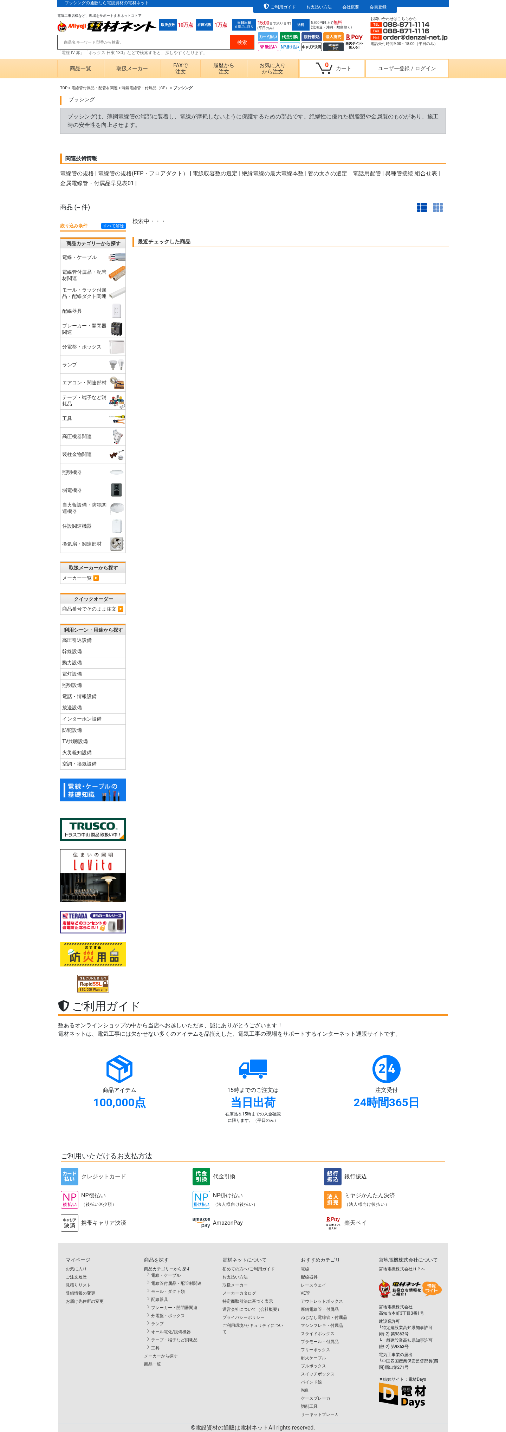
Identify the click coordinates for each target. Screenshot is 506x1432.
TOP (63, 88)
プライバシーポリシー (243, 1317)
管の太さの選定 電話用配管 (344, 173)
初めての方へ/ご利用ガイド (248, 1269)
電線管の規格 (77, 173)
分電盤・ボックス (168, 1315)
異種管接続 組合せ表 (411, 173)
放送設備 (72, 707)
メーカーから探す (161, 1356)
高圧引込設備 (77, 640)
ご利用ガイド (283, 7)
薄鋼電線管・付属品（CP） (145, 88)
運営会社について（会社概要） (251, 1309)
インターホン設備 (82, 719)
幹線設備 (72, 651)
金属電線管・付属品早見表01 (97, 183)
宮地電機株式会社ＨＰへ (402, 1269)
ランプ (157, 1323)
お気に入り (76, 1269)
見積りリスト (78, 1285)
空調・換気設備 (79, 764)
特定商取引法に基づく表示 (247, 1301)
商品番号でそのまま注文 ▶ (93, 609)
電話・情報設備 (79, 696)
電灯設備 (72, 674)
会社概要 (350, 7)
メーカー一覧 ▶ (80, 578)
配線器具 (159, 1299)
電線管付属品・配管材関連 (94, 88)
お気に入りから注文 (272, 68)
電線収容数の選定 (215, 173)
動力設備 (72, 662)
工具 (155, 1348)
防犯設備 (72, 730)
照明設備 (72, 685)
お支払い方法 (319, 7)
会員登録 (378, 7)
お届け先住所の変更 (85, 1301)
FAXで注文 (180, 68)
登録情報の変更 (80, 1293)
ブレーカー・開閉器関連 (174, 1307)
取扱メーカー (132, 68)
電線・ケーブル (166, 1275)
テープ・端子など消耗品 (174, 1339)
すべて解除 (113, 225)
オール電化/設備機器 (171, 1331)
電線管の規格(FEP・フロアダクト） (143, 173)
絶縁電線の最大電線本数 (273, 173)
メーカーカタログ (239, 1293)
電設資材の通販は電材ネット (255, 1427)
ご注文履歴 (76, 1277)
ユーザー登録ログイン (407, 68)
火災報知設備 (77, 752)
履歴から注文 (223, 68)
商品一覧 (80, 68)
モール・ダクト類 (168, 1291)
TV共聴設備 (75, 741)
